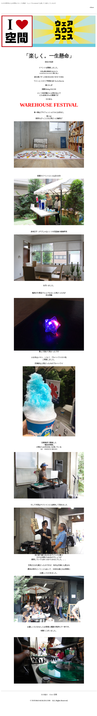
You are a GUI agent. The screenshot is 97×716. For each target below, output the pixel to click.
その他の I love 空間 (49, 694)
